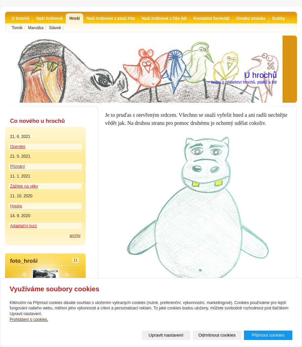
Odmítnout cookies (217, 335)
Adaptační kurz (23, 226)
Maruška (35, 28)
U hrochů (21, 18)
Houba (16, 206)
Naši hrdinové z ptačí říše (111, 18)
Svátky (278, 18)
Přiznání (17, 166)
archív (75, 235)
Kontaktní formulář (211, 18)
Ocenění (17, 146)
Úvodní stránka (250, 18)
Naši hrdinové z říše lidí (164, 18)
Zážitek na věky (24, 186)
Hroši (74, 18)
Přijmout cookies (268, 335)
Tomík (17, 28)
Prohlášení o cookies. (29, 319)
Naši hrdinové (49, 18)
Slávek (55, 28)
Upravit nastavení (166, 335)
